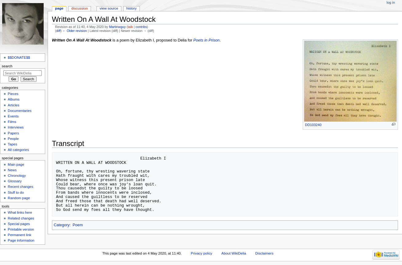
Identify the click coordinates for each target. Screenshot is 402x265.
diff (58, 31)
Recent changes (20, 186)
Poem (78, 225)
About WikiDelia (233, 253)
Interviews (16, 127)
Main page (16, 164)
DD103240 (313, 125)
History (131, 8)
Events (13, 116)
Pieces (13, 94)
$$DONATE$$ (19, 57)
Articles (13, 105)
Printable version (21, 229)
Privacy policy (201, 253)
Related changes (21, 218)
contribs (141, 27)
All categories (18, 150)
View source (109, 8)
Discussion (79, 8)
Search (7, 66)
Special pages (19, 224)
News (12, 170)
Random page (19, 198)
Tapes (12, 144)
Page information (21, 240)
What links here (20, 212)
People (13, 138)
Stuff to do (16, 192)
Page (59, 8)
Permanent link (19, 235)
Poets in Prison (206, 40)
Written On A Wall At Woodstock (82, 40)
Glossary (15, 181)
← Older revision (74, 31)
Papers (13, 133)
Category (61, 225)
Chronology (17, 175)
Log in (391, 2)
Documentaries (19, 111)
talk (130, 27)
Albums (13, 99)
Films (12, 122)
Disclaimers (264, 253)
